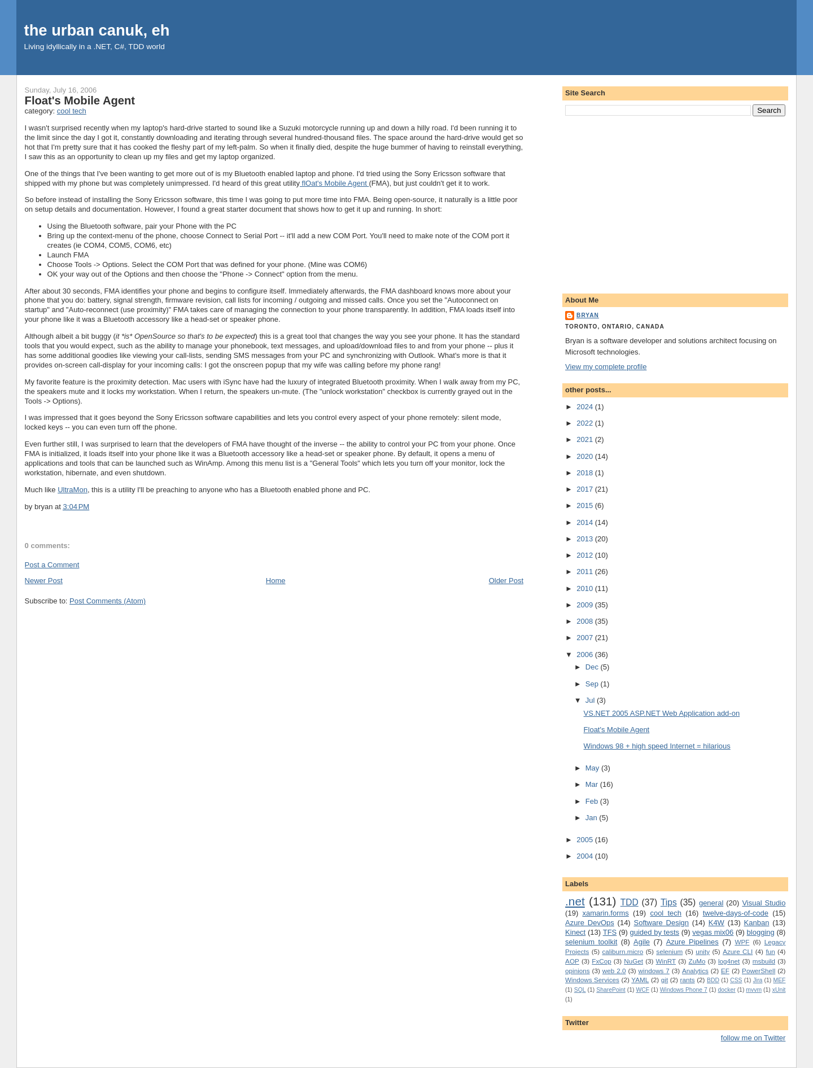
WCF (642, 990)
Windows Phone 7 (683, 990)
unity (703, 951)
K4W (716, 922)
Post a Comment (52, 565)
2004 (585, 856)
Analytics (695, 970)
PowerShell (758, 970)
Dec (593, 667)
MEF (779, 980)
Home (276, 580)
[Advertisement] (675, 203)
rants (687, 979)
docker (726, 990)
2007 (585, 637)
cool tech (71, 111)
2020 (585, 456)
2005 (585, 839)
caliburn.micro (622, 951)
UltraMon (73, 489)
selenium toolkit (591, 942)
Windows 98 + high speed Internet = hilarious (657, 746)
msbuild (764, 961)
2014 (585, 522)
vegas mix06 (712, 932)
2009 (585, 605)
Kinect (575, 932)
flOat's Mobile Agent (334, 183)
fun (770, 951)
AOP (572, 961)
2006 (585, 654)
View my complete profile (605, 366)
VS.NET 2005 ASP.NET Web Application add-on (662, 713)
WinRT (666, 961)
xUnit (779, 990)
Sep (593, 684)
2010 (585, 588)
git (664, 979)
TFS (610, 932)
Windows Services (592, 979)
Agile (641, 942)
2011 (585, 571)
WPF (742, 942)
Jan (592, 817)
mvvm (754, 990)
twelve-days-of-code (735, 913)
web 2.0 (614, 970)
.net (575, 901)
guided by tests (655, 932)
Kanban (757, 922)
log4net (729, 961)
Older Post (506, 580)
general (711, 903)
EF (725, 970)
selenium (669, 951)
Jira (758, 980)
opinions (577, 970)
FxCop (601, 961)
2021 (585, 439)
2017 (585, 489)
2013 (585, 539)
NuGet (633, 961)
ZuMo (697, 961)
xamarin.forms (605, 913)
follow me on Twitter (753, 1038)
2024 (585, 406)
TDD (629, 902)
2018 (585, 473)
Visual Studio (763, 903)
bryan (587, 315)
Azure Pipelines (692, 942)
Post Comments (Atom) (107, 601)
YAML (640, 979)
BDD (713, 980)
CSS (736, 980)
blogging (761, 932)
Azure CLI (738, 951)
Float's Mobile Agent (80, 100)
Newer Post (44, 580)
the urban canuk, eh (97, 30)
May (593, 768)
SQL (580, 990)
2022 (585, 423)
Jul (591, 700)
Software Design (661, 922)
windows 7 (654, 970)
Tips (669, 902)
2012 (585, 555)
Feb (592, 801)
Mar (592, 784)
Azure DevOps (589, 922)
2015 (585, 505)
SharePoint (610, 990)
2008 (585, 621)
